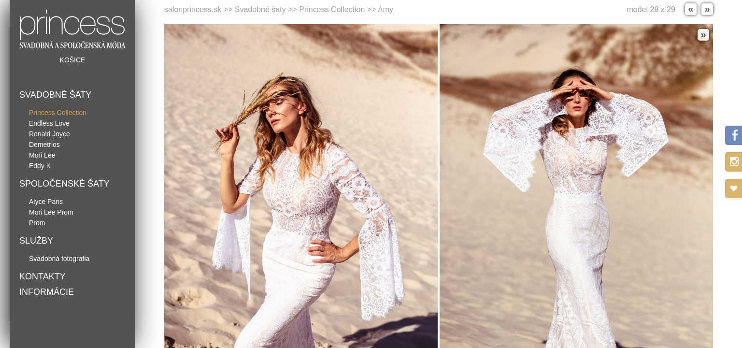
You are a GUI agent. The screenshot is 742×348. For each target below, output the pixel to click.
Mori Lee (42, 155)
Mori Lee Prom (51, 212)
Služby (36, 241)
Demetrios (44, 144)
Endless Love (49, 123)
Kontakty (42, 276)
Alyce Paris (46, 201)
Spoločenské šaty (64, 183)
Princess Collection (57, 112)
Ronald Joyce (49, 134)
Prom (37, 223)
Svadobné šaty (55, 95)
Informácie (46, 292)
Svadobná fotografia (59, 258)
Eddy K (40, 166)
